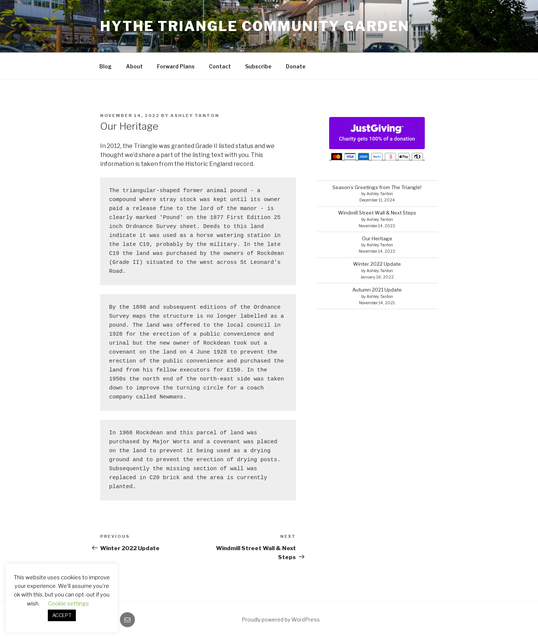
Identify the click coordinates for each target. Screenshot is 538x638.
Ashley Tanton (194, 115)
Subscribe (258, 66)
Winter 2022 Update (377, 264)
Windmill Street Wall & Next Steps (377, 213)
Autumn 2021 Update (377, 290)
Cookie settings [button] (68, 603)
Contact (220, 66)
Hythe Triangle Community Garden (255, 26)
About (134, 66)
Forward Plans (176, 66)
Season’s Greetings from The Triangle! (377, 187)
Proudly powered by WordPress (281, 619)
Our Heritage (377, 238)
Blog (105, 66)
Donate (296, 66)
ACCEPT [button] (61, 615)
